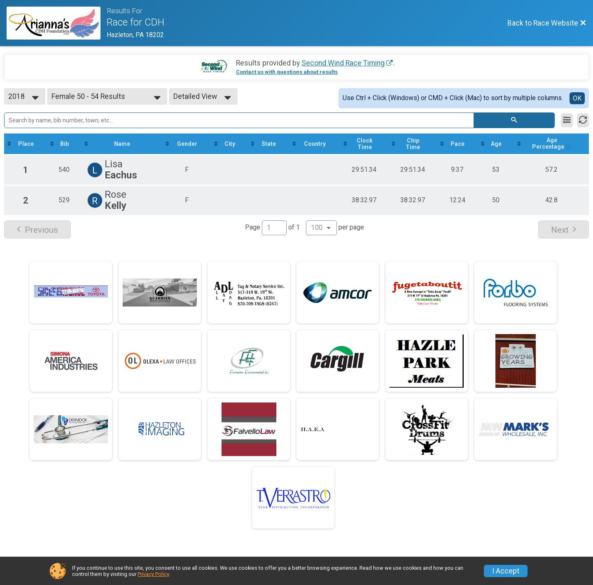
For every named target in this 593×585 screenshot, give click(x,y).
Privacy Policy (153, 574)
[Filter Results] (567, 120)
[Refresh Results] (583, 120)
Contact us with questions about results (287, 72)
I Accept (505, 571)
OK (577, 98)
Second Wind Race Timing (343, 63)
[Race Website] (57, 23)
